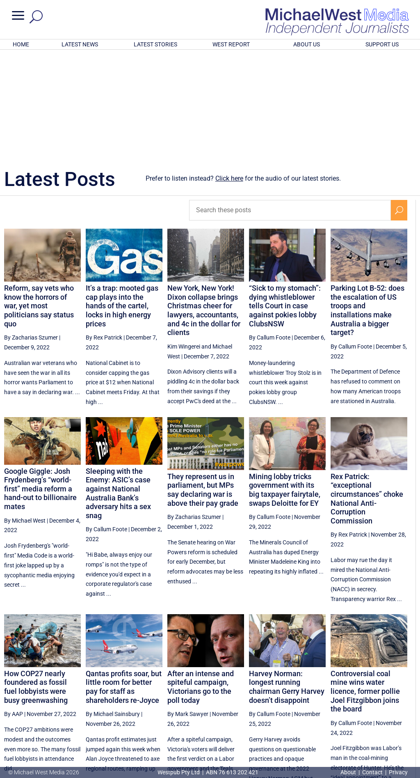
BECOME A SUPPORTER (379, 729)
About (348, 772)
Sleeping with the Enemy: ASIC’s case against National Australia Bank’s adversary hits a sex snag (118, 385)
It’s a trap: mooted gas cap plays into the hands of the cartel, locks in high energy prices (122, 198)
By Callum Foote (269, 230)
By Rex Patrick (104, 230)
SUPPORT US (382, 44)
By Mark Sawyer (187, 606)
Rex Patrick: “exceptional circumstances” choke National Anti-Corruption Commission (367, 391)
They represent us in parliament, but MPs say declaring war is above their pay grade (202, 382)
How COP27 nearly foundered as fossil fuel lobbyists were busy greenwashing (36, 579)
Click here (229, 71)
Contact (372, 772)
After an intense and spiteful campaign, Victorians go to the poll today (200, 579)
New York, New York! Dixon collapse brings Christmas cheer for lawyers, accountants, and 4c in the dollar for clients (203, 202)
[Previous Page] (278, 702)
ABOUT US (306, 44)
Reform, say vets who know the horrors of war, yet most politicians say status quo (39, 198)
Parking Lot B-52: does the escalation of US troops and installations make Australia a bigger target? (367, 202)
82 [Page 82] (297, 702)
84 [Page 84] (338, 702)
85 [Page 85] (359, 702)
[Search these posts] (289, 102)
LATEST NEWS (80, 44)
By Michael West (25, 413)
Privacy (398, 772)
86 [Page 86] (380, 702)
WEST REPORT (231, 44)
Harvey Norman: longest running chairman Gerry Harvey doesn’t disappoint (286, 579)
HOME (21, 44)
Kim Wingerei (183, 239)
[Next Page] (399, 702)
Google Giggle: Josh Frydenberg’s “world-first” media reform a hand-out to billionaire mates (40, 381)
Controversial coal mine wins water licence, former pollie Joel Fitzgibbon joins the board (365, 584)
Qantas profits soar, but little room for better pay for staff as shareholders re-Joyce (124, 579)
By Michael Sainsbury (113, 606)
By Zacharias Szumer (31, 230)
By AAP (13, 606)
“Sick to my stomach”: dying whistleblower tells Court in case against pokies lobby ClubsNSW (285, 198)
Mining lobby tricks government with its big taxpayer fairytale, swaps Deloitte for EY (284, 382)
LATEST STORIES (155, 44)
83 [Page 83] (318, 702)
